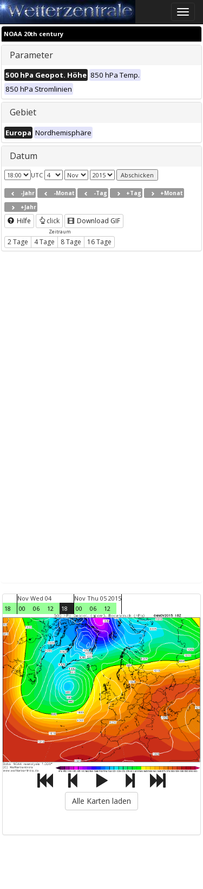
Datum (23, 156)
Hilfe (19, 221)
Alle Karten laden (101, 801)
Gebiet (23, 112)
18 (7, 608)
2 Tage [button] (18, 241)
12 (50, 608)
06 (36, 608)
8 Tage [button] (71, 241)
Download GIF (94, 221)
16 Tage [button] (99, 241)
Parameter (31, 55)
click (49, 221)
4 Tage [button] (44, 241)
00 (22, 608)
